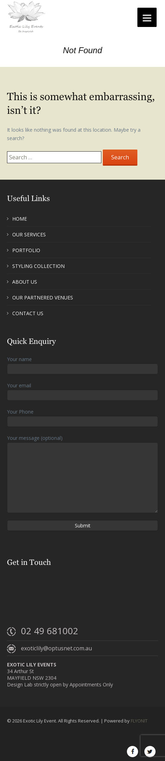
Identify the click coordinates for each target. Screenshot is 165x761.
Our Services (29, 234)
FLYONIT (139, 721)
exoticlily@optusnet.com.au (56, 648)
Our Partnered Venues (42, 297)
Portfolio (26, 250)
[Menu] (147, 17)
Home (19, 218)
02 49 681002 (49, 630)
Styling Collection (38, 266)
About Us (24, 281)
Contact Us (27, 313)
